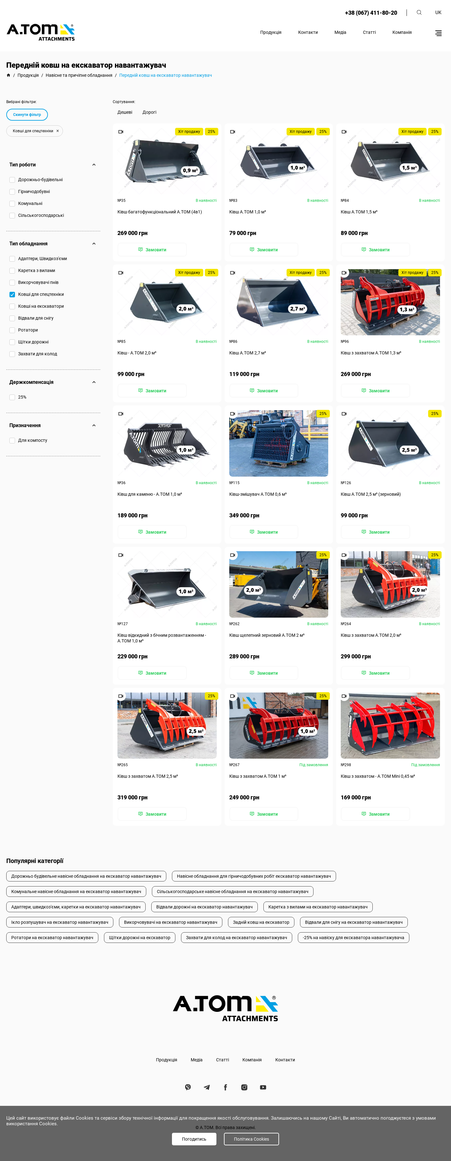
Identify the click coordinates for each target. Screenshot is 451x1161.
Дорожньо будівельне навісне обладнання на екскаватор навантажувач (86, 876)
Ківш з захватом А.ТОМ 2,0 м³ (371, 634)
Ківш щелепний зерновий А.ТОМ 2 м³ (266, 634)
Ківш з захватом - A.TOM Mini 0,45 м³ (378, 776)
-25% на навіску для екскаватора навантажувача (353, 937)
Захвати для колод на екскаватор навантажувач (236, 937)
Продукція (271, 32)
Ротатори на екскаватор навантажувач (52, 937)
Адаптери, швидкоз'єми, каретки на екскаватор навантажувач (76, 906)
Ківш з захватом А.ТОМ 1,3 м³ (371, 352)
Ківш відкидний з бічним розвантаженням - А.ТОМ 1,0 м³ (161, 637)
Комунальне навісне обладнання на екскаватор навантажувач (76, 891)
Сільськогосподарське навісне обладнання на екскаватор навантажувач (232, 891)
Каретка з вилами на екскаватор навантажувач (318, 906)
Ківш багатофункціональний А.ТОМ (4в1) (159, 211)
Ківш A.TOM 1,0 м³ (247, 211)
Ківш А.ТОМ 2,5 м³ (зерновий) (371, 493)
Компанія (402, 32)
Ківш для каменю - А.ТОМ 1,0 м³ (149, 493)
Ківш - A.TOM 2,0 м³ (136, 352)
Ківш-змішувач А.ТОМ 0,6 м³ (258, 493)
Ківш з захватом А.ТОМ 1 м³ (257, 776)
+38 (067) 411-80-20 (371, 12)
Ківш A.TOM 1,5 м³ (359, 211)
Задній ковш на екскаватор (261, 922)
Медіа (340, 32)
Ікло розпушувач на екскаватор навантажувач (59, 922)
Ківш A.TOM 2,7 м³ (247, 352)
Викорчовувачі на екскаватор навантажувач (170, 922)
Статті (369, 32)
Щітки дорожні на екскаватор (139, 937)
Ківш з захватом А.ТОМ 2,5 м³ (147, 776)
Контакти (308, 32)
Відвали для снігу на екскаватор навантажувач (354, 922)
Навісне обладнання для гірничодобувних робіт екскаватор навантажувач (254, 876)
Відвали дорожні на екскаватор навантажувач (204, 906)
